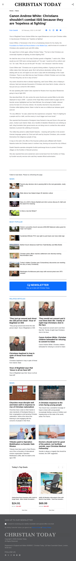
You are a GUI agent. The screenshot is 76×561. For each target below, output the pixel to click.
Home (11, 11)
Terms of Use (36, 527)
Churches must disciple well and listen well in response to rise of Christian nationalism (22, 405)
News (17, 11)
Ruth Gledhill (13, 30)
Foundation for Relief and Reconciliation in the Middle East (28, 45)
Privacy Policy (46, 527)
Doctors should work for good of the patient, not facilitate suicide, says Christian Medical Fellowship (52, 445)
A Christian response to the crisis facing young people (50, 404)
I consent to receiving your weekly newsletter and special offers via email (30, 524)
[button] (3, 4)
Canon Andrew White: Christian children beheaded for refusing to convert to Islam (52, 339)
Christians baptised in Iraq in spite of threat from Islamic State (21, 355)
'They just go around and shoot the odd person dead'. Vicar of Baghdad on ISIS (22, 320)
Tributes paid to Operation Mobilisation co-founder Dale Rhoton (21, 444)
